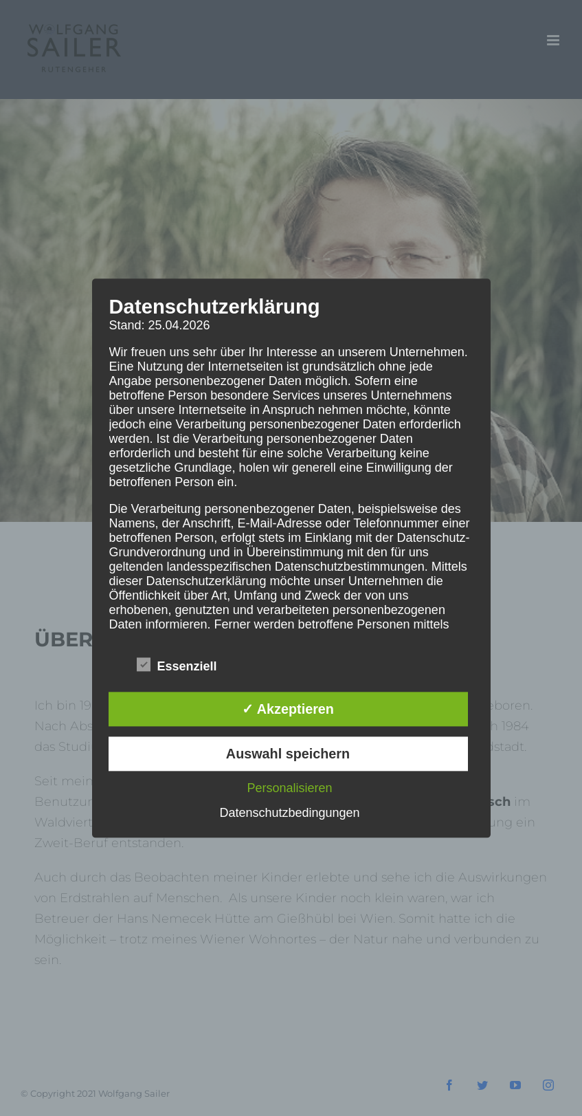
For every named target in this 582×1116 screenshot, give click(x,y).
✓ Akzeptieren (288, 709)
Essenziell (177, 666)
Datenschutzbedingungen (289, 813)
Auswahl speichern (288, 753)
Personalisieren (289, 788)
